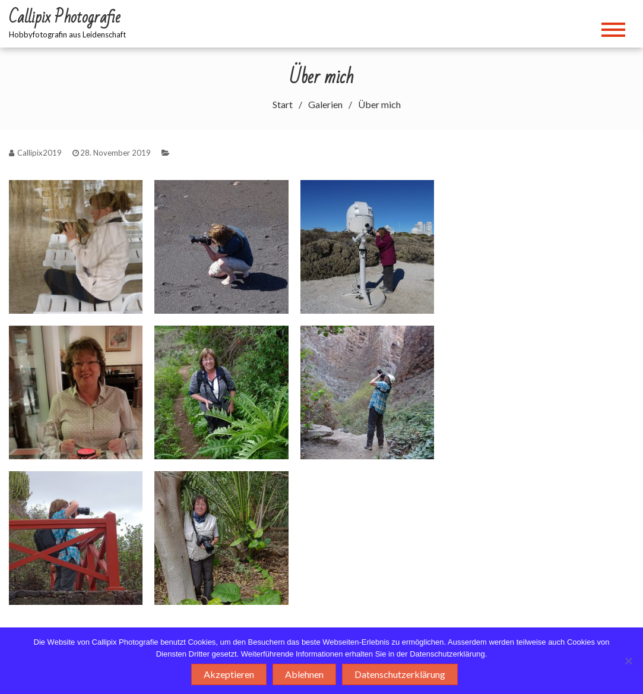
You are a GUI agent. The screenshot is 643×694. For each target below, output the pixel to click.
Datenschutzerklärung (399, 674)
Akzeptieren (229, 674)
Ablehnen (304, 674)
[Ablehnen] (628, 661)
